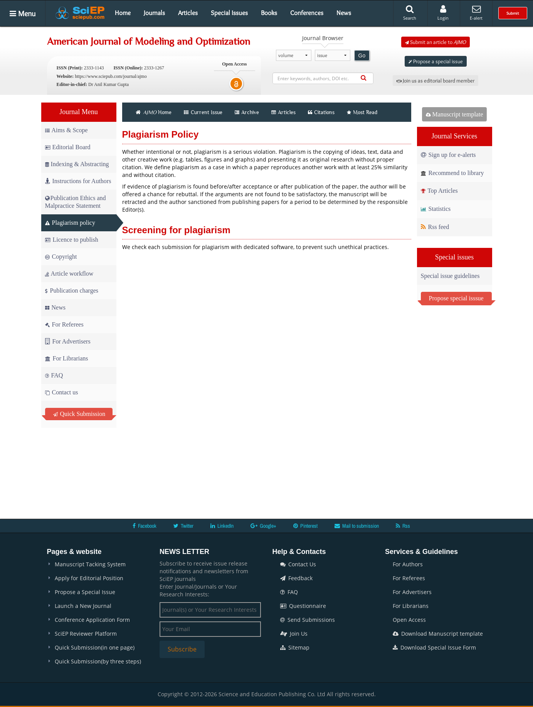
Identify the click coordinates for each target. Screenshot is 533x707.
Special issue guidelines (450, 276)
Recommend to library (452, 173)
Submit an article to (435, 42)
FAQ (54, 375)
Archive (247, 112)
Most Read (362, 112)
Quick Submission (79, 414)
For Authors (408, 564)
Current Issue (203, 112)
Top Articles (439, 190)
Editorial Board (68, 147)
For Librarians (66, 358)
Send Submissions (307, 619)
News (343, 13)
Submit (512, 13)
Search (409, 13)
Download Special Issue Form (434, 647)
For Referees (64, 324)
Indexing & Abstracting (77, 164)
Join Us (294, 633)
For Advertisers (68, 341)
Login (443, 13)
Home (123, 13)
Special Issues (229, 13)
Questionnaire (303, 605)
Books (269, 13)
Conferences (306, 13)
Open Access (409, 619)
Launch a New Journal (83, 605)
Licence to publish (71, 239)
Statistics (436, 208)
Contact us (61, 392)
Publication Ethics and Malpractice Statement (75, 202)
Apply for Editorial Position (89, 578)
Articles (188, 13)
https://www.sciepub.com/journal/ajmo (111, 76)
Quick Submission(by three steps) (98, 661)
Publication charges (71, 290)
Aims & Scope (66, 130)
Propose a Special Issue (85, 592)
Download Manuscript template (438, 633)
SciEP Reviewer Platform (86, 633)
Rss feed (435, 227)
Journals (154, 13)
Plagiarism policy (70, 222)
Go (362, 55)
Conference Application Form (92, 619)
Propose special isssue (456, 298)
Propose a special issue (436, 61)
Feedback (296, 578)
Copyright (61, 256)
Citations (321, 112)
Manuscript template (454, 114)
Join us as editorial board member (435, 80)
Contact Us (298, 564)
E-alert (476, 13)
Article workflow (69, 273)
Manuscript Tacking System (90, 564)
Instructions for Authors (78, 181)
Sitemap (294, 647)
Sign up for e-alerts (448, 155)
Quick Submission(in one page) (95, 647)
